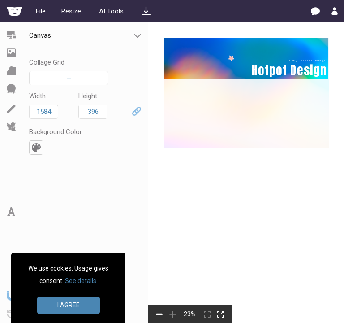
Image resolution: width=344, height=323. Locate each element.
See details (80, 280)
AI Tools (111, 11)
